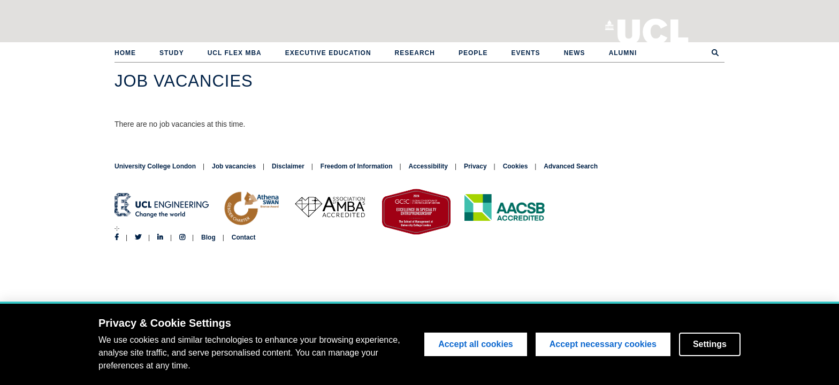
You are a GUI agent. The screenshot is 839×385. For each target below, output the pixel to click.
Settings (710, 344)
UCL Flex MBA (235, 53)
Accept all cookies (475, 344)
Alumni (623, 53)
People (473, 53)
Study (171, 53)
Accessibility (428, 166)
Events (526, 53)
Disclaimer (288, 166)
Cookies (515, 166)
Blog (208, 237)
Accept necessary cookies (603, 344)
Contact (244, 237)
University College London (653, 29)
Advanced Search (571, 166)
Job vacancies (234, 166)
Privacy (475, 166)
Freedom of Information (357, 166)
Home (125, 53)
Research (415, 53)
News (574, 53)
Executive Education (328, 53)
